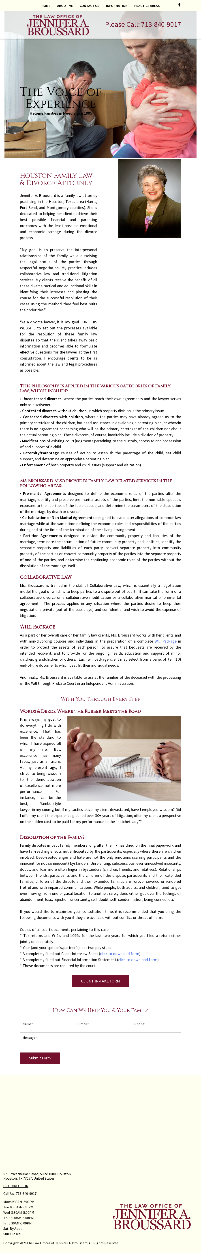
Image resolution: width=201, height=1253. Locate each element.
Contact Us (89, 5)
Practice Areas (147, 5)
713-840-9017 (161, 24)
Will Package (165, 641)
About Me (65, 5)
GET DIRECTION (15, 1186)
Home (45, 5)
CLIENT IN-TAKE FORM (100, 981)
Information (117, 5)
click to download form (119, 953)
